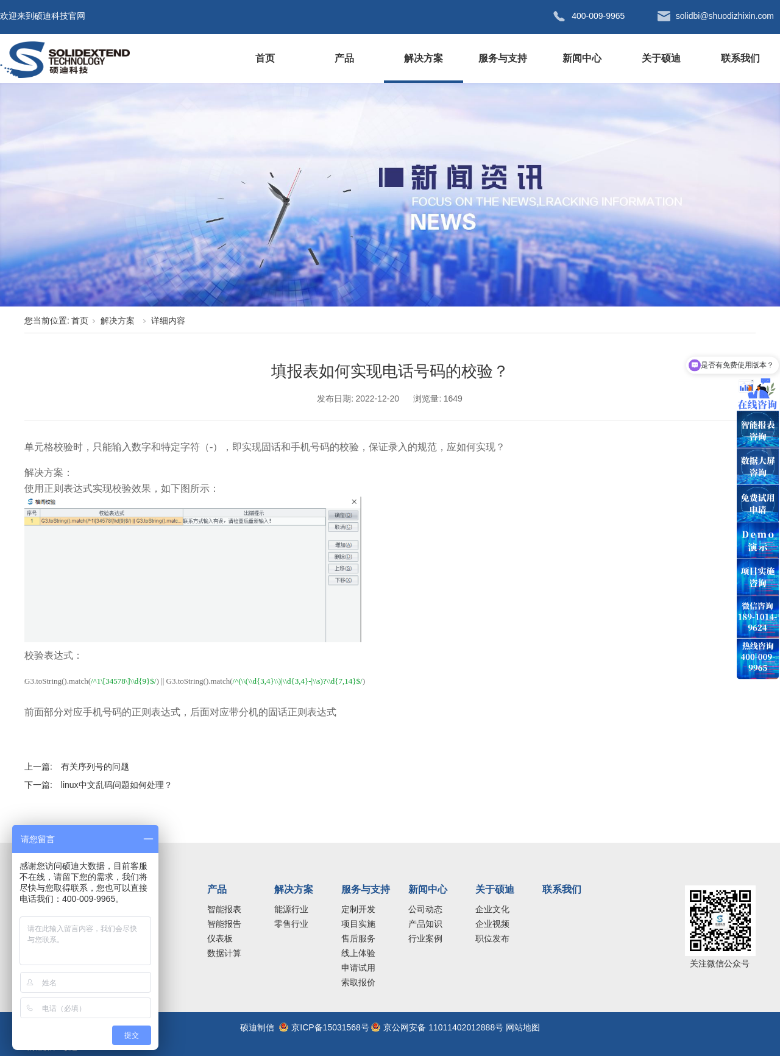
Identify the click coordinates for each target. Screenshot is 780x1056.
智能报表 (224, 909)
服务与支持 (502, 58)
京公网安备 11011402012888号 (443, 1027)
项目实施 (358, 924)
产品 (344, 58)
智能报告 (224, 924)
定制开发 (358, 909)
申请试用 (358, 968)
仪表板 (220, 938)
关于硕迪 (661, 58)
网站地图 (523, 1027)
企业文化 (492, 909)
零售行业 (291, 924)
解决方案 (423, 58)
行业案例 (425, 938)
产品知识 (425, 924)
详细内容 (168, 320)
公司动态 (425, 909)
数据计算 (224, 953)
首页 (265, 58)
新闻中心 (581, 58)
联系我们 (740, 58)
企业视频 (492, 924)
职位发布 (492, 938)
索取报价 (358, 982)
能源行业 (291, 909)
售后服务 (358, 938)
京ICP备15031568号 (330, 1027)
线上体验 (358, 953)
